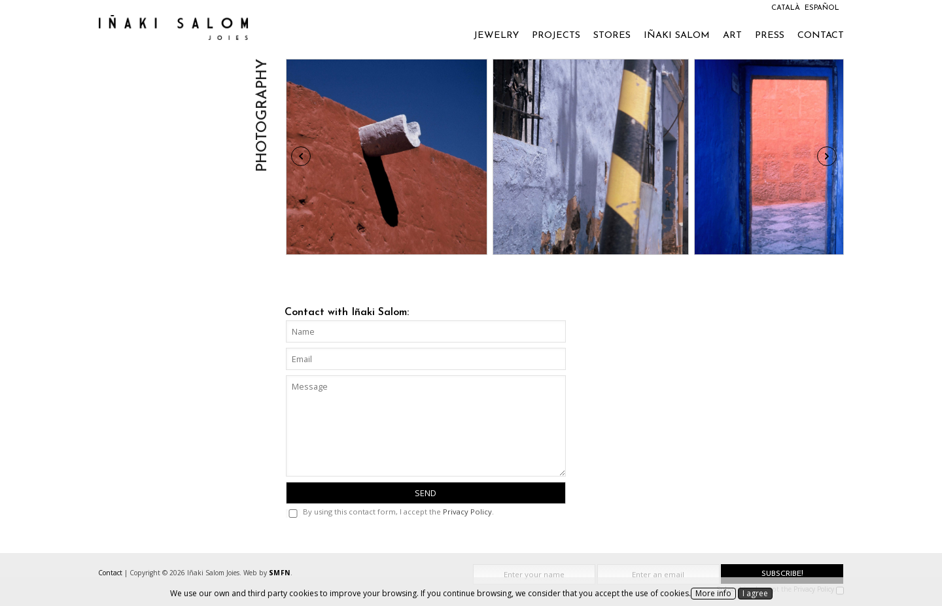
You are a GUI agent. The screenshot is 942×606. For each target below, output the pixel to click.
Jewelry (496, 36)
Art (732, 36)
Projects (556, 36)
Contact (820, 36)
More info (713, 593)
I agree (755, 593)
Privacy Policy (467, 511)
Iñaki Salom (677, 36)
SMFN (279, 572)
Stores (612, 36)
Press (769, 36)
